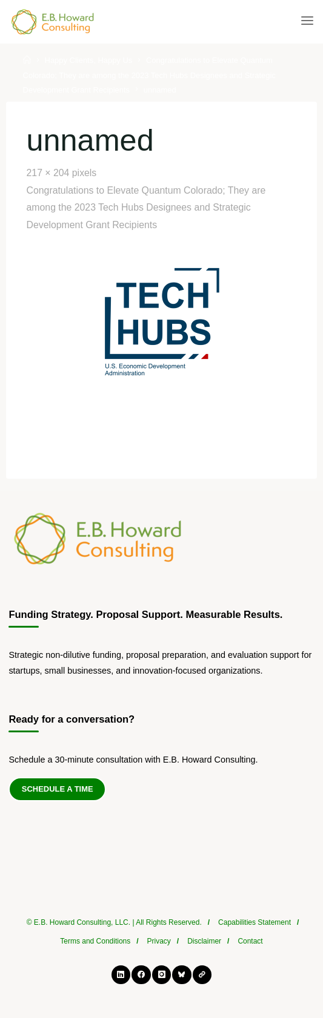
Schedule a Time (57, 788)
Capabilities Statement (254, 922)
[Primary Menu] (307, 21)
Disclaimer (204, 941)
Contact (250, 941)
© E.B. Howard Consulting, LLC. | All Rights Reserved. (114, 922)
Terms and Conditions (95, 941)
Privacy (159, 941)
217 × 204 (49, 173)
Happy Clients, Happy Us (89, 60)
